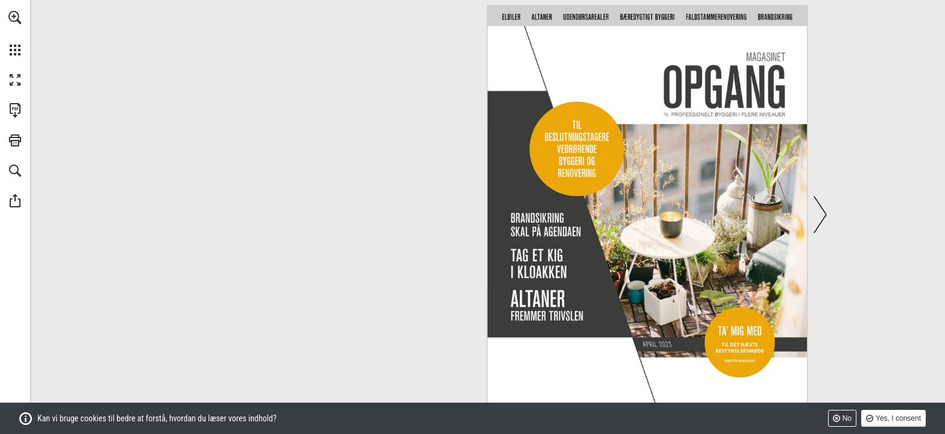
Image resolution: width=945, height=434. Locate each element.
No (847, 418)
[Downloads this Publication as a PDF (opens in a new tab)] (15, 110)
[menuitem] (15, 33)
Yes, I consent (898, 418)
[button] (15, 17)
